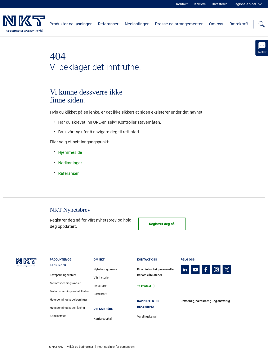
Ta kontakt (144, 286)
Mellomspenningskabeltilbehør (68, 291)
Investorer (219, 4)
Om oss (216, 23)
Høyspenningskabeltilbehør (67, 307)
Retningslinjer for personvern (116, 346)
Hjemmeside (70, 152)
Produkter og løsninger (70, 23)
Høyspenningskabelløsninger (68, 299)
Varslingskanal (146, 316)
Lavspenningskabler (63, 275)
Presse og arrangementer (179, 23)
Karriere (200, 4)
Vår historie (101, 277)
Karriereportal (103, 318)
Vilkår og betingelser (80, 346)
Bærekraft (238, 23)
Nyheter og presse (105, 269)
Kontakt (182, 4)
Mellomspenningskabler (65, 283)
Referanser (108, 23)
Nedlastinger (137, 23)
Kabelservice (58, 316)
